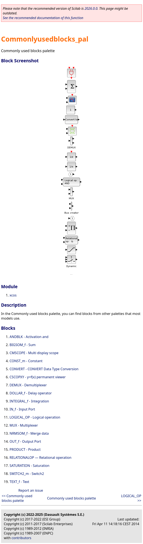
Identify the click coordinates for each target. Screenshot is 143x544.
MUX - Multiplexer (24, 425)
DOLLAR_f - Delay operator (31, 393)
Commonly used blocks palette (71, 498)
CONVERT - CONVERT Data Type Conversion (44, 369)
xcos (13, 295)
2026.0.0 (91, 8)
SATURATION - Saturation (29, 465)
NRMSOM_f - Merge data (29, 433)
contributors (21, 538)
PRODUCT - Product (25, 449)
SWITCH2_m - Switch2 (27, 473)
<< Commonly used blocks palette (17, 498)
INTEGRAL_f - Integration (29, 401)
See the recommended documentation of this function (43, 17)
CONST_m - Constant (26, 361)
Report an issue (30, 490)
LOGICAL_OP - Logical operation (35, 417)
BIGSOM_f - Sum (23, 344)
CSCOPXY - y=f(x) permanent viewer (38, 377)
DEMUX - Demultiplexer (28, 385)
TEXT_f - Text (19, 481)
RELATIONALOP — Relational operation (40, 457)
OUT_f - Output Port (25, 441)
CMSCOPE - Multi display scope (34, 353)
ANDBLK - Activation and (29, 336)
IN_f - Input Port (22, 409)
